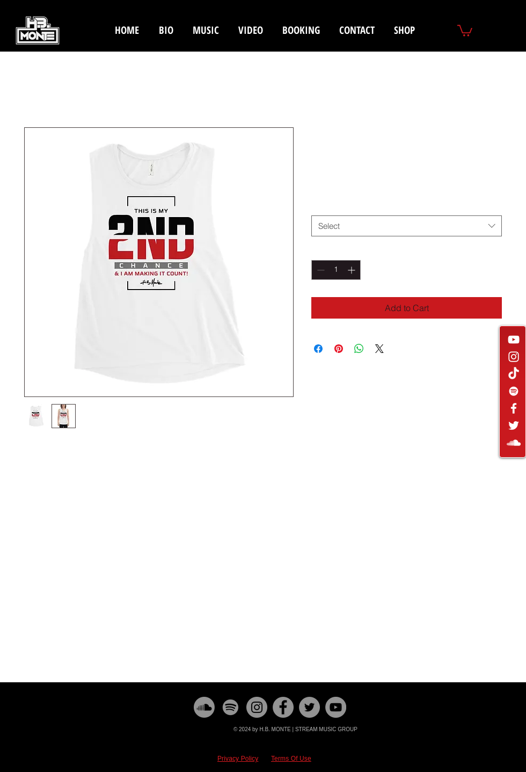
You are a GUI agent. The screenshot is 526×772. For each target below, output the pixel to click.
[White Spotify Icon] (514, 391)
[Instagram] (256, 707)
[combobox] (406, 225)
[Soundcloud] (204, 707)
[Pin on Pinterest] (338, 348)
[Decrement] (319, 270)
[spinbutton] (336, 270)
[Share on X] (379, 348)
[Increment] (352, 270)
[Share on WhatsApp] (359, 348)
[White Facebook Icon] (514, 408)
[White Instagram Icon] (514, 357)
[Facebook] (283, 707)
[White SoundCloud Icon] (514, 443)
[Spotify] (230, 707)
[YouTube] (335, 707)
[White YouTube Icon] (514, 340)
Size (321, 205)
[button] (464, 30)
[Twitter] (309, 707)
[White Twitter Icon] (514, 425)
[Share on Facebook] (318, 348)
